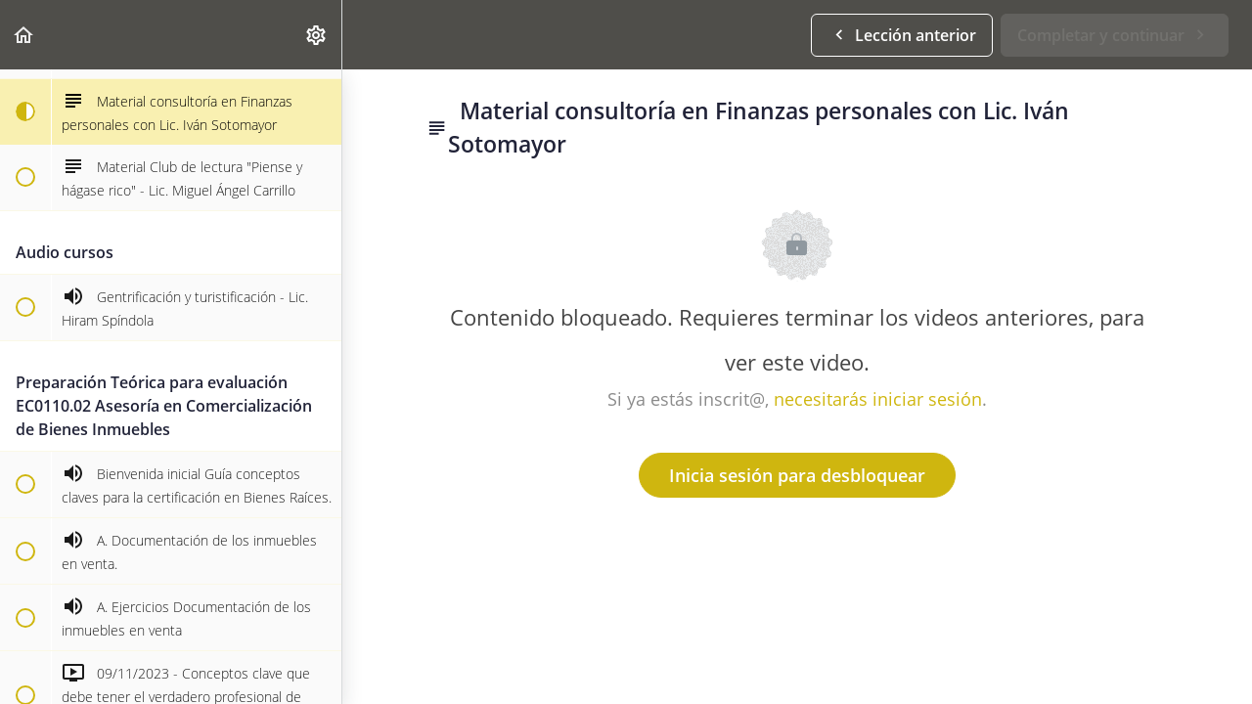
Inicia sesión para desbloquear (797, 475)
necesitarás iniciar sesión (878, 399)
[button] (24, 34)
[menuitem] (316, 34)
